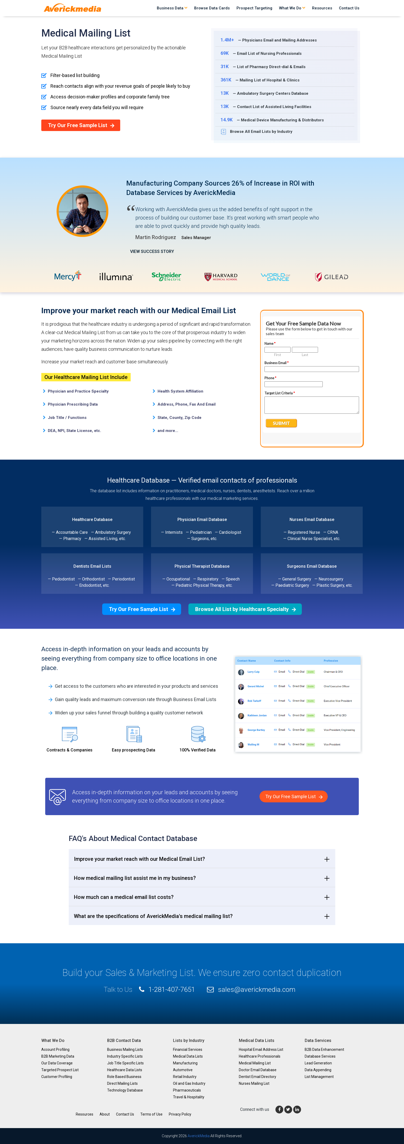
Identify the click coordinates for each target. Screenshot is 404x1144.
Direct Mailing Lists (122, 1083)
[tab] (202, 858)
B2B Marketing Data (57, 1056)
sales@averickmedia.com (256, 989)
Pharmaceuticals (187, 1090)
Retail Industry (185, 1077)
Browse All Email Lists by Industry (256, 132)
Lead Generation (318, 1063)
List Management (319, 1077)
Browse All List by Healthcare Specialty (242, 609)
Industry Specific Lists (125, 1056)
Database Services (320, 1056)
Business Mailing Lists (125, 1049)
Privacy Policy (180, 1114)
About (105, 1114)
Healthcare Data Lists (124, 1070)
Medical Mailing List (255, 1063)
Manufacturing (185, 1063)
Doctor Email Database (257, 1070)
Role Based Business (124, 1077)
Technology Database (125, 1090)
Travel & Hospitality (188, 1097)
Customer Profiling (56, 1077)
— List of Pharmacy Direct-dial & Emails (263, 66)
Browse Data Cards (212, 8)
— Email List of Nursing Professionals (261, 53)
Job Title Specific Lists (125, 1063)
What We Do (292, 7)
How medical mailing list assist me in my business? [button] (135, 878)
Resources (322, 8)
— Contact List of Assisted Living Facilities (266, 106)
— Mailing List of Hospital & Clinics (260, 79)
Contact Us (349, 8)
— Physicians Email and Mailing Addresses (269, 40)
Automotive (183, 1070)
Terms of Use (151, 1114)
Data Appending (318, 1070)
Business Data (172, 7)
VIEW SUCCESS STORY (152, 253)
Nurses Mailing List (254, 1083)
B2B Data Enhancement (324, 1049)
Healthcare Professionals (259, 1056)
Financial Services (187, 1049)
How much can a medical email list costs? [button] (124, 897)
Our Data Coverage (57, 1063)
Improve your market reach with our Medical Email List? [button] (139, 859)
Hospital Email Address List (261, 1049)
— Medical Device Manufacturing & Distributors (272, 119)
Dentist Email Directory (257, 1077)
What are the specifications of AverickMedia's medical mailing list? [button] (153, 916)
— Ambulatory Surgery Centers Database (264, 93)
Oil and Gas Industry (189, 1083)
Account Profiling (55, 1049)
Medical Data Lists (188, 1056)
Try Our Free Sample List (77, 125)
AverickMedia (199, 1136)
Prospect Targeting (254, 8)
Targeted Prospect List (60, 1070)
